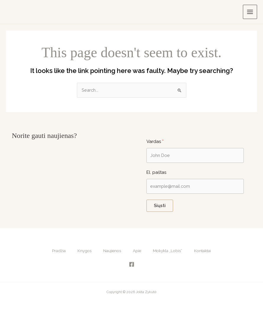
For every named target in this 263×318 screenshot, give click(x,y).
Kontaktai (202, 250)
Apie (137, 250)
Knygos (84, 250)
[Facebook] (131, 264)
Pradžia (59, 250)
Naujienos (112, 250)
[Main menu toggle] (250, 12)
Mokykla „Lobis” (167, 250)
